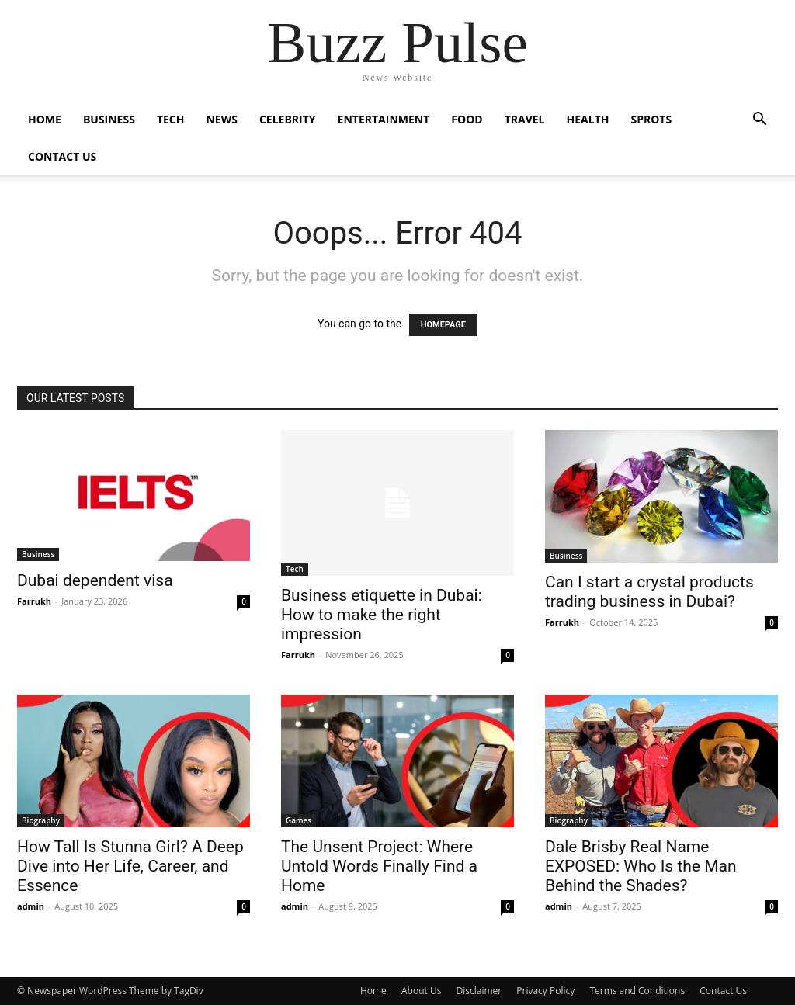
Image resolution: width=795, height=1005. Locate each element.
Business (109, 119)
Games (298, 820)
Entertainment (384, 119)
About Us (421, 990)
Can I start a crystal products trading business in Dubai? (649, 592)
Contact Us (62, 156)
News (221, 119)
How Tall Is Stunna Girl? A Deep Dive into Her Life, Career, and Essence (130, 866)
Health (588, 119)
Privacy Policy (545, 990)
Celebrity (287, 119)
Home (44, 119)
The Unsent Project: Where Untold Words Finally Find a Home (379, 866)
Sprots (651, 119)
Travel (525, 119)
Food (466, 119)
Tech (171, 119)
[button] (759, 120)
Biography (41, 820)
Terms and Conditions (637, 990)
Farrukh (34, 601)
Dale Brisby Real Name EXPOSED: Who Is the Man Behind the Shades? (641, 866)
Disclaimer (479, 990)
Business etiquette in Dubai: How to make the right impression (381, 614)
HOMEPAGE (443, 325)
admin (30, 906)
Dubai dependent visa (95, 580)
